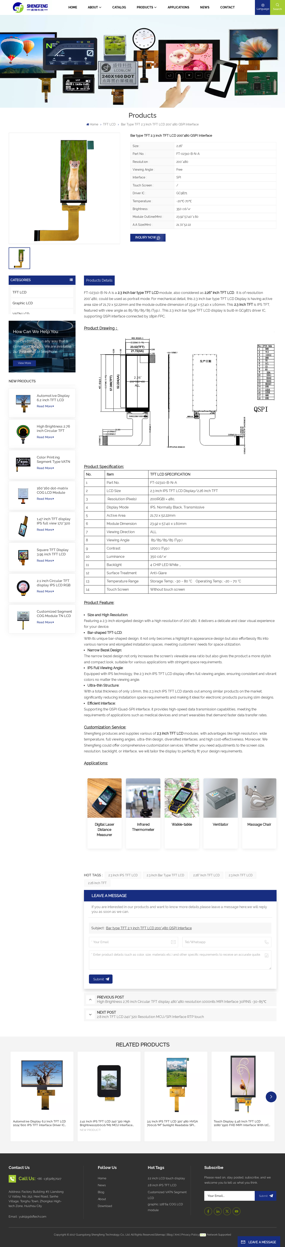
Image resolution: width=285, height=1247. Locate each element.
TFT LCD (109, 124)
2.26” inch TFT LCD (206, 875)
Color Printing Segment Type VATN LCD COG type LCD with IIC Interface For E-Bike (53, 531)
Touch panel (22, 357)
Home (72, 7)
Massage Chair (259, 824)
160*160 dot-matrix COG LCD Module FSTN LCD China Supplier (52, 562)
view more (24, 434)
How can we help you (35, 403)
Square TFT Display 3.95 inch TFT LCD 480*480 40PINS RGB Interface (54, 624)
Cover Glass (22, 368)
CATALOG (119, 7)
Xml (177, 1234)
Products (145, 7)
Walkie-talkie (182, 824)
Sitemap (160, 1234)
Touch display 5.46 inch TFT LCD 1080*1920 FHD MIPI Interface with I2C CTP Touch (241, 1123)
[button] (271, 1097)
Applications (178, 7)
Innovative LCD (25, 346)
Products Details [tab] (99, 280)
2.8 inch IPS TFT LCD (162, 1185)
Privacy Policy (190, 1234)
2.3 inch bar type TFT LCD (165, 875)
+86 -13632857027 (49, 1178)
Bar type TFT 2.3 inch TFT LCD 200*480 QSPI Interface (149, 928)
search (277, 9)
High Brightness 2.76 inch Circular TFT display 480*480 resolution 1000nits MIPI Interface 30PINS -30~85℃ (54, 500)
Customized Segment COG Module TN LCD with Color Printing (54, 685)
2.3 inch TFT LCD (241, 875)
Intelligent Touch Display (33, 325)
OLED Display (24, 335)
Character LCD (24, 379)
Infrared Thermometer (143, 827)
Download (105, 1206)
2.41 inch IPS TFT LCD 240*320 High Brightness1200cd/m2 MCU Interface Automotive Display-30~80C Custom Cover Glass (106, 1123)
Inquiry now (145, 237)
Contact (227, 7)
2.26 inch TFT (97, 883)
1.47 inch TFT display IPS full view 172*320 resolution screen (54, 593)
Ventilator (220, 824)
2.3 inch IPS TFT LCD (123, 875)
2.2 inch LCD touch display (166, 1178)
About (93, 7)
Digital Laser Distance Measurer (104, 829)
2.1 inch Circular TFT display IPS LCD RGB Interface (54, 655)
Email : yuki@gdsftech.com (27, 1216)
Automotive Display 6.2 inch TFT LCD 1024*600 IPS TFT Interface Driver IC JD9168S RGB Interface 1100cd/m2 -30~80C (54, 469)
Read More (45, 478)
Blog (101, 1192)
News (204, 7)
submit (265, 1196)
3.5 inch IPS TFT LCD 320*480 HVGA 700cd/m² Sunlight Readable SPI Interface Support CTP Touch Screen (172, 1123)
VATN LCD (21, 314)
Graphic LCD (23, 303)
